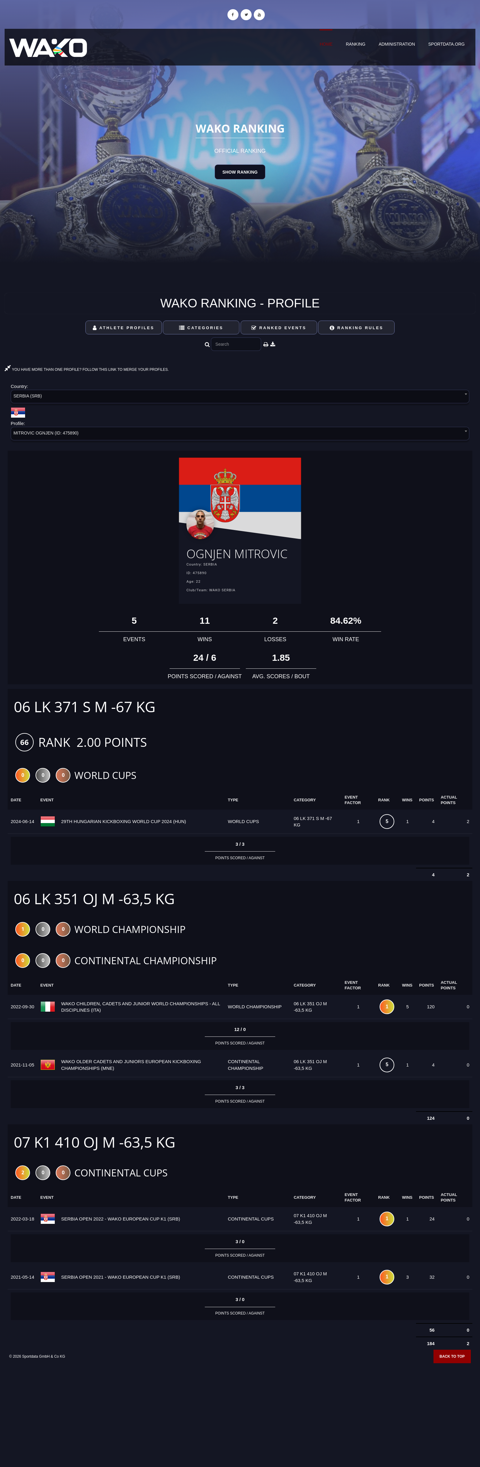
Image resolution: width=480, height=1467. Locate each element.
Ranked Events (278, 327)
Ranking (356, 44)
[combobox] (240, 397)
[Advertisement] (240, 1422)
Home (326, 44)
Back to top (452, 1376)
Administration (397, 44)
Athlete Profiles (123, 327)
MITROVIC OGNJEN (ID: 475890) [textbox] (45, 433)
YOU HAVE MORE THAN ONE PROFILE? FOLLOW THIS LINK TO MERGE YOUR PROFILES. (87, 369)
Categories (201, 327)
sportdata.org (446, 44)
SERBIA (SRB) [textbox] (27, 395)
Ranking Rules (357, 327)
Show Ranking (239, 172)
